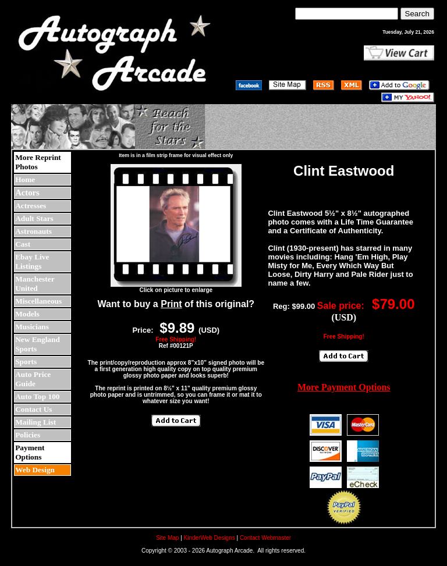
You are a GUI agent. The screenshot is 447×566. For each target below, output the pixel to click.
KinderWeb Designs (209, 538)
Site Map (167, 538)
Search (417, 13)
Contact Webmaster (265, 538)
